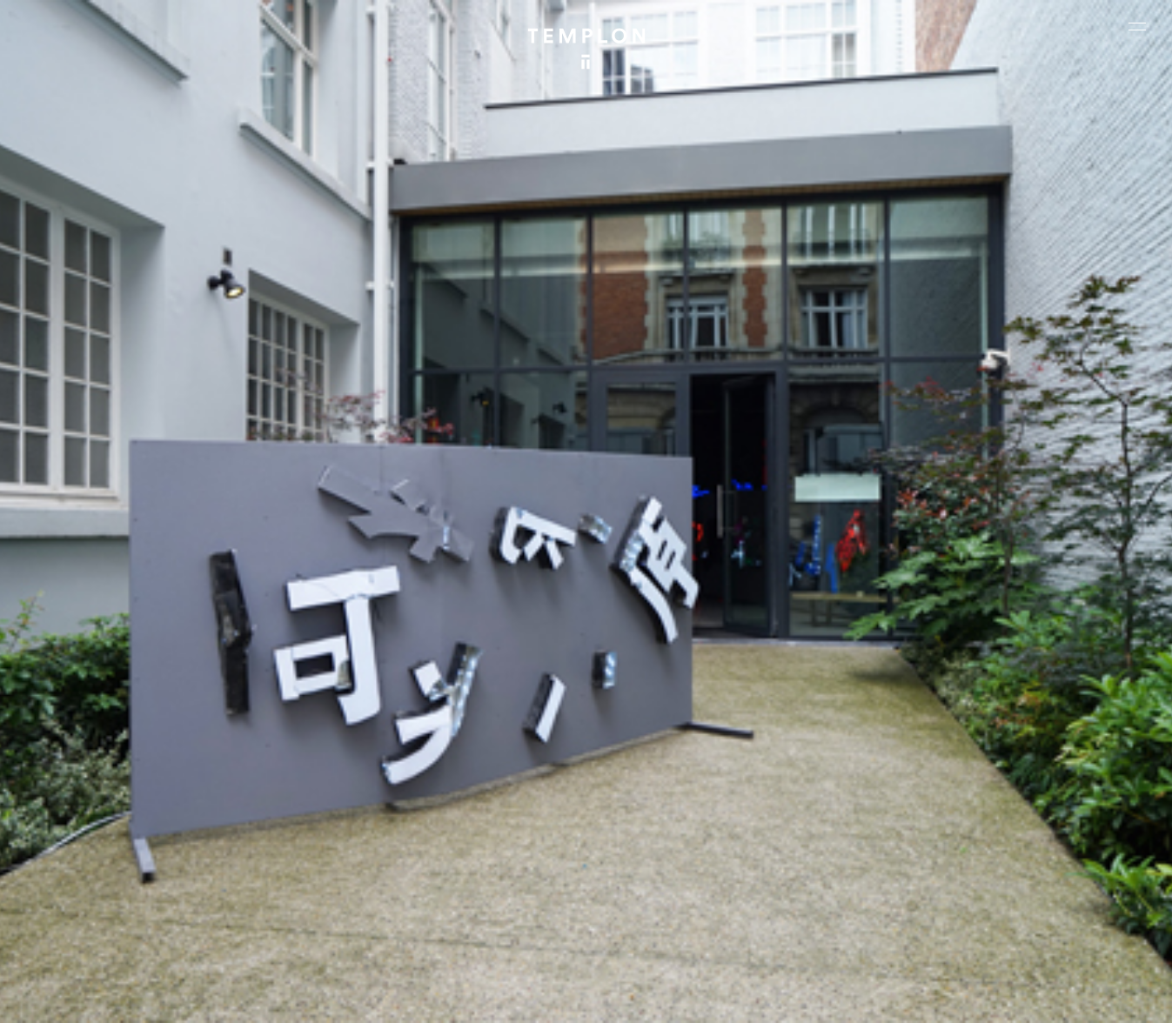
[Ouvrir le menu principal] (1137, 26)
